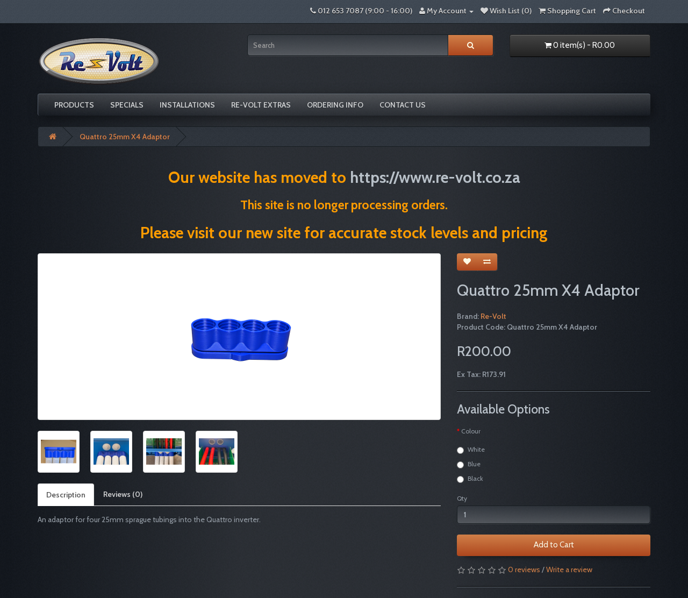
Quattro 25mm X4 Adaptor (125, 136)
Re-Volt (493, 316)
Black (470, 478)
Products (74, 105)
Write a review (569, 569)
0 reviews (524, 569)
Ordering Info (335, 105)
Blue (469, 464)
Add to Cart (554, 545)
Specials (127, 105)
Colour (471, 431)
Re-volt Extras (261, 105)
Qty (462, 498)
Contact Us (402, 105)
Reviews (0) (122, 494)
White (471, 449)
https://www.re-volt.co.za (435, 177)
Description (65, 495)
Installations (187, 105)
